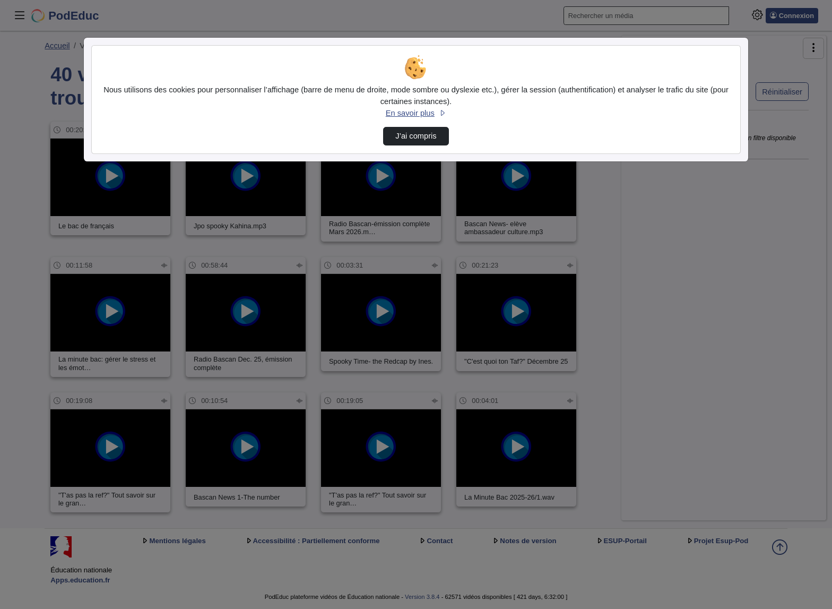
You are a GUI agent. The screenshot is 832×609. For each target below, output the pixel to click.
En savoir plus (416, 113)
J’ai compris (415, 136)
